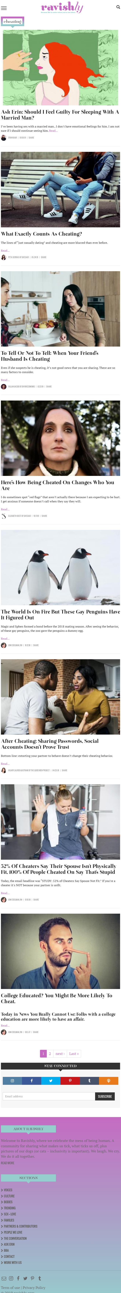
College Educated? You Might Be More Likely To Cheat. (56, 998)
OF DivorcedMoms (27, 386)
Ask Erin (9, 1244)
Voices (8, 1190)
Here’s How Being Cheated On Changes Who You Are (57, 485)
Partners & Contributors (20, 1226)
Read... (53, 131)
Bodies (8, 1202)
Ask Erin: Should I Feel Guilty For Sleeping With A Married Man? (60, 115)
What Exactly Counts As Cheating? (41, 234)
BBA (6, 1250)
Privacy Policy (34, 1287)
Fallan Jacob (13, 386)
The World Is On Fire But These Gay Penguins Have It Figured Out (60, 615)
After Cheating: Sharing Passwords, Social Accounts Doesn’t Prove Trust (50, 744)
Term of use (10, 1287)
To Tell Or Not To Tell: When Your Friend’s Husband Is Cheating (49, 356)
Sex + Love (10, 1214)
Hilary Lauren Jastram (18, 770)
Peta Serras (13, 257)
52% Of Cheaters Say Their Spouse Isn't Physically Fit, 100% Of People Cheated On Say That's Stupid (58, 869)
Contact (9, 1256)
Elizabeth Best (14, 515)
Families (9, 1220)
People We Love (13, 1232)
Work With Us (13, 1262)
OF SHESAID (24, 257)
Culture (9, 1196)
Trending (9, 1208)
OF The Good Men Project (39, 770)
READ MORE (7, 1163)
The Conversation (15, 1238)
